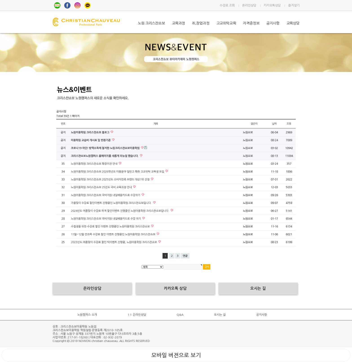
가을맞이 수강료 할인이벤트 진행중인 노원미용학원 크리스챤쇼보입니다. (111, 203)
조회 (289, 123)
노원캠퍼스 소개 (87, 314)
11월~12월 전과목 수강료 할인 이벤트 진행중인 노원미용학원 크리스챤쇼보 (113, 234)
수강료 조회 (227, 5)
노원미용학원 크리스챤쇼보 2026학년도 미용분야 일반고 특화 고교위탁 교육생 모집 (118, 171)
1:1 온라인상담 (137, 314)
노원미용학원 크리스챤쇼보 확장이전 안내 (94, 163)
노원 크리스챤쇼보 (151, 23)
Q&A (180, 314)
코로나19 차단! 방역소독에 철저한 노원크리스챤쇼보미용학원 (105, 148)
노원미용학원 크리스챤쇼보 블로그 (90, 132)
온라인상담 (249, 5)
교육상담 (292, 23)
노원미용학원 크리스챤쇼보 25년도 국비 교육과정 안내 (101, 187)
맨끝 (185, 256)
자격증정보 (251, 23)
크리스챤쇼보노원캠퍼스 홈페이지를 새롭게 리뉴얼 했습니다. (105, 156)
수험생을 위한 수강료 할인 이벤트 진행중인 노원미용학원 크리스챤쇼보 (110, 226)
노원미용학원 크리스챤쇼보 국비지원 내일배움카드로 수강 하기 (106, 218)
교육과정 (178, 23)
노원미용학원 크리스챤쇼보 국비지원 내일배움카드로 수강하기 (106, 195)
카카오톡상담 (272, 5)
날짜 (274, 123)
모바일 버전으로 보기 (176, 355)
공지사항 (272, 23)
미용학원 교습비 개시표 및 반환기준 (91, 140)
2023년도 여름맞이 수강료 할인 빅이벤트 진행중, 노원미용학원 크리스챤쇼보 (114, 242)
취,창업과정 (200, 23)
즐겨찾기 (293, 5)
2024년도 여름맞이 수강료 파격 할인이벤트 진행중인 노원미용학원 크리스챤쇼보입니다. (120, 211)
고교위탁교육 (226, 23)
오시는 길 (220, 314)
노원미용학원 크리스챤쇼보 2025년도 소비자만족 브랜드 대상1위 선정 (110, 179)
